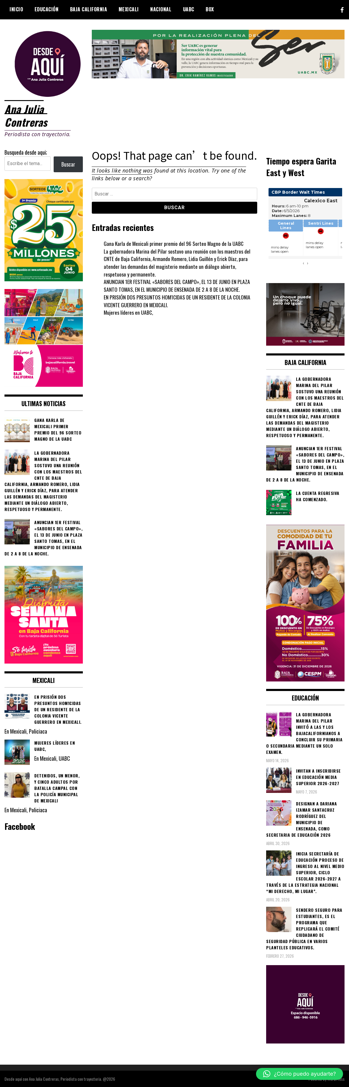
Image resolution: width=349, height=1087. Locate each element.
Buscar (68, 163)
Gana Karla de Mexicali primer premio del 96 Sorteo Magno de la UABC (174, 243)
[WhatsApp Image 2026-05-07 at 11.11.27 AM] (43, 278)
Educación (47, 9)
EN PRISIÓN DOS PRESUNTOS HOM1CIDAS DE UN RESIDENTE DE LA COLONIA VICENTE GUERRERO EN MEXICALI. (178, 300)
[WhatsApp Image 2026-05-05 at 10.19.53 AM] (43, 384)
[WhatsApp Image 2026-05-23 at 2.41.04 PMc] (305, 343)
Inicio (16, 9)
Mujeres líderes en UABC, (129, 312)
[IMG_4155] (218, 76)
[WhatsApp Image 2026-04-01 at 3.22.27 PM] (43, 661)
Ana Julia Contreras (26, 115)
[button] (299, 1074)
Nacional (160, 9)
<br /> (305, 229)
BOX (210, 9)
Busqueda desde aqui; (25, 152)
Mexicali (129, 9)
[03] (305, 1041)
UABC (188, 9)
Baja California (88, 9)
